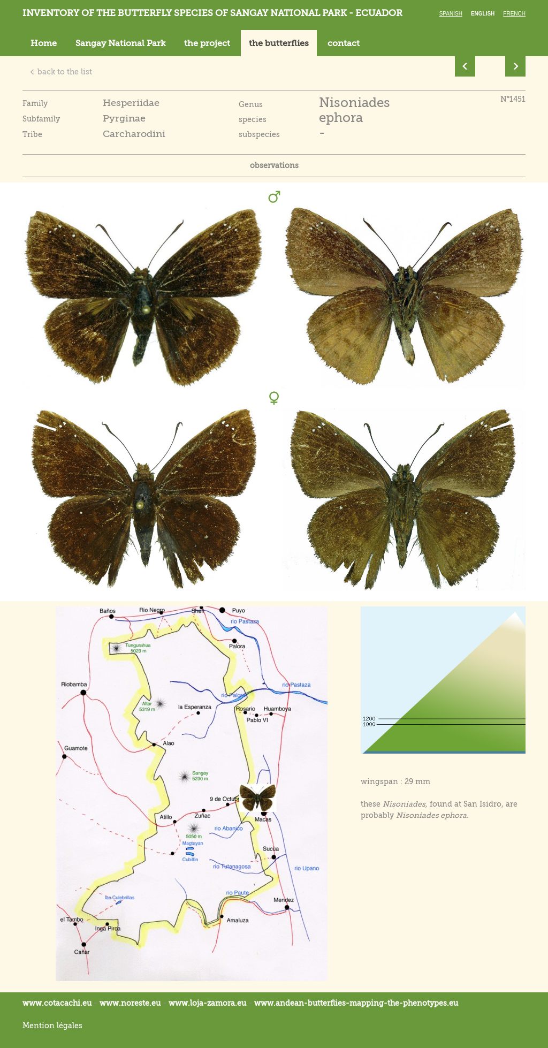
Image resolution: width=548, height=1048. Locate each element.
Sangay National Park (120, 43)
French (514, 14)
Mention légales (52, 1025)
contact (344, 43)
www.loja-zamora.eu (207, 1003)
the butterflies (279, 43)
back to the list (60, 71)
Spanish (450, 14)
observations (274, 165)
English (482, 14)
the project (207, 43)
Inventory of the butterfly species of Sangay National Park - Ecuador (212, 13)
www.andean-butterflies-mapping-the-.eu (356, 1003)
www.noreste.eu (130, 1003)
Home (44, 43)
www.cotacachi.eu (57, 1003)
